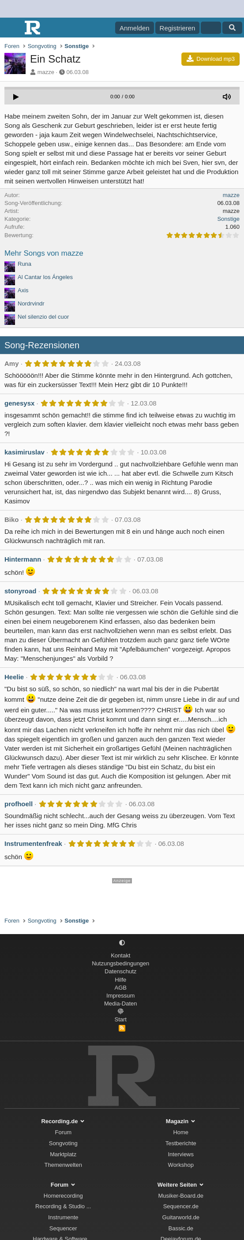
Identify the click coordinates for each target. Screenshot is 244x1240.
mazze (46, 72)
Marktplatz (63, 1154)
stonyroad (20, 591)
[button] (122, 943)
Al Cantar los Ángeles (45, 277)
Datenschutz (120, 971)
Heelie (14, 677)
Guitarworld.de (180, 1217)
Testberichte (180, 1143)
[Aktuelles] (211, 28)
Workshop (181, 1165)
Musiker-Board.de (180, 1195)
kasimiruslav (24, 452)
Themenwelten (63, 1165)
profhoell (18, 804)
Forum (63, 1132)
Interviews (181, 1154)
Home (180, 1132)
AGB (121, 987)
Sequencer (63, 1228)
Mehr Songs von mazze (43, 253)
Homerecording (63, 1195)
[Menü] (12, 27)
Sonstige (228, 219)
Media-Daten (120, 1003)
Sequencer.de (181, 1206)
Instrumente (63, 1217)
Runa (24, 264)
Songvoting (63, 1143)
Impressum (120, 995)
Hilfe (120, 979)
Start (121, 1019)
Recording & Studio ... (63, 1206)
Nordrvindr (31, 303)
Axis (23, 290)
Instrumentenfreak (33, 843)
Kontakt (120, 955)
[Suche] (232, 28)
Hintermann (22, 559)
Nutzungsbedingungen (120, 963)
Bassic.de (181, 1228)
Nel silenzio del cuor (43, 316)
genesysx (19, 403)
